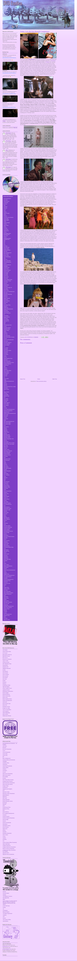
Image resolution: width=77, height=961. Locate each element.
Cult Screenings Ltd (8, 287)
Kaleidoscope (6, 396)
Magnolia (5, 430)
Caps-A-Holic (5, 660)
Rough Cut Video (6, 708)
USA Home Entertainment (9, 575)
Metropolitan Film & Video (9, 442)
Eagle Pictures (7, 317)
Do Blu (4, 669)
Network (5, 464)
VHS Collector (6, 711)
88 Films (5, 204)
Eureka (5, 326)
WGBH (5, 599)
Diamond (5, 296)
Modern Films (6, 449)
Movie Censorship (6, 695)
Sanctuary (6, 523)
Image (5, 379)
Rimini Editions (7, 519)
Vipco (5, 595)
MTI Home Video (7, 424)
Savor (5, 524)
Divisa (5, 303)
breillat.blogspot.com (7, 949)
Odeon (5, 472)
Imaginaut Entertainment (9, 381)
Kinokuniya (6, 400)
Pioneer (5, 495)
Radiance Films (6, 808)
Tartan (5, 563)
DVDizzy (4, 682)
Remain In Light (7, 509)
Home (38, 379)
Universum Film (7, 583)
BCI (4, 242)
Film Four (6, 334)
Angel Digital (6, 220)
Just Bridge (6, 394)
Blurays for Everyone (7, 659)
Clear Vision (6, 276)
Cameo (5, 263)
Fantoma (5, 333)
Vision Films (6, 598)
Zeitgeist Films (7, 615)
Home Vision (6, 371)
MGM (5, 420)
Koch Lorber (6, 404)
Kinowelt (5, 401)
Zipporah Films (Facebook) (8, 854)
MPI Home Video (7, 422)
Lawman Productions (8, 410)
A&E (4, 205)
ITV (4, 377)
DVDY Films (6, 290)
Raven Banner (7, 507)
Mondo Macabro (7, 452)
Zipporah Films (7, 619)
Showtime (6, 541)
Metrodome (6, 441)
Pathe (5, 489)
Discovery (6, 302)
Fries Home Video (7, 350)
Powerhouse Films (6, 807)
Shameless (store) (6, 825)
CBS (5, 258)
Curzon (4, 772)
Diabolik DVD (5, 666)
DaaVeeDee (5, 665)
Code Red (6, 278)
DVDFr (4, 680)
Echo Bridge (6, 319)
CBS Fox (5, 259)
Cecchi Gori (6, 268)
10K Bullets (5, 650)
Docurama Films (7, 305)
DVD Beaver (5, 671)
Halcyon (5, 367)
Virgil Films (6, 596)
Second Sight (6, 532)
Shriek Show (6, 543)
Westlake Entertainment (9, 606)
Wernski (15, 127)
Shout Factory (6, 540)
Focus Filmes (6, 345)
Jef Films (5, 393)
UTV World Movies (7, 576)
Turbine (5, 572)
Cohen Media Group (8, 279)
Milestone (5, 796)
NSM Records (6, 460)
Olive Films (6, 473)
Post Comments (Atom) (41, 381)
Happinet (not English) (7, 788)
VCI (4, 586)
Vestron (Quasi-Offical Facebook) (10, 842)
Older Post (54, 379)
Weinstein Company (8, 602)
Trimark (5, 568)
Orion (5, 479)
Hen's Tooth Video (7, 370)
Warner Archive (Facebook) (8, 848)
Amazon (5, 216)
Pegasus (5, 492)
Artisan (5, 232)
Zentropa (5, 618)
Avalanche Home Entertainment (7, 239)
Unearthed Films (7, 580)
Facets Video (6, 330)
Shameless (6, 535)
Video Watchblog (6, 712)
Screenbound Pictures (8, 531)
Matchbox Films (7, 437)
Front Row (6, 351)
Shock (5, 539)
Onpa (5, 476)
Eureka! (4, 778)
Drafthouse (6, 307)
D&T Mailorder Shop (7, 663)
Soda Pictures (6, 545)
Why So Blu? (5, 714)
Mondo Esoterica (6, 694)
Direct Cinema (7, 300)
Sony (5, 548)
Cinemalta (6, 274)
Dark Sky (5, 292)
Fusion (5, 355)
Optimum (5, 477)
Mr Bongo (6, 456)
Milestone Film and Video (9, 444)
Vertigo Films (6, 587)
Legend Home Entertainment (10, 413)
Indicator (5, 384)
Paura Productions (7, 491)
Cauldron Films (6, 762)
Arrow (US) (5, 755)
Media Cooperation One (9, 438)
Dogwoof (5, 306)
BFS (4, 244)
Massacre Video (7, 436)
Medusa (5, 440)
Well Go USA (6, 603)
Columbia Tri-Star (7, 280)
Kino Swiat (6, 398)
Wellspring (6, 604)
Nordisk (5, 469)
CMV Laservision (7, 260)
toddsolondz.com (6, 946)
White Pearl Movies (8, 607)
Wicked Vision (6, 608)
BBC (5, 240)
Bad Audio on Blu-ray (7, 654)
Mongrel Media (7, 453)
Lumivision (6, 418)
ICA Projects (6, 373)
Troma (5, 571)
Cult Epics (6, 286)
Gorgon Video (6, 785)
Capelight (6, 266)
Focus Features (7, 343)
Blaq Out (5, 251)
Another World (7, 222)
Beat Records (6, 247)
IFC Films (6, 374)
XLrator (5, 612)
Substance (6, 556)
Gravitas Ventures (7, 363)
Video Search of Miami (8, 592)
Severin (5, 533)
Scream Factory (7, 528)
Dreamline (6, 310)
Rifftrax (5, 516)
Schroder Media (7, 525)
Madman (5, 429)
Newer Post (22, 379)
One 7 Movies (6, 474)
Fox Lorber (6, 347)
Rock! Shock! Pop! (6, 703)
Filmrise (5, 338)
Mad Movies (6, 426)
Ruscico (5, 520)
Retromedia (6, 512)
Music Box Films (7, 458)
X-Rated (5, 611)
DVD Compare (6, 674)
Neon (5, 461)
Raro (5, 505)
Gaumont (5, 359)
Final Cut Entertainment (9, 339)
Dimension (6, 299)
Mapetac (5, 433)
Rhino (5, 515)
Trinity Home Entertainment (9, 570)
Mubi (5, 457)
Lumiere (5, 417)
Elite (4, 323)
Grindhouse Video (6, 685)
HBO (5, 366)
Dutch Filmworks (7, 313)
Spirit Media (6, 549)
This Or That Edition (7, 709)
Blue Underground (7, 252)
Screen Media (6, 529)
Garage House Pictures (8, 781)
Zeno (5, 616)
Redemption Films (7, 508)
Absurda (5, 208)
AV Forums (5, 653)
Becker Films (6, 248)
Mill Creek (6, 445)
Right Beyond (6, 517)
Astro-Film (6, 235)
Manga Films (6, 432)
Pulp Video (6, 501)
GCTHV (5, 357)
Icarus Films (6, 378)
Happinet (5, 369)
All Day (5, 212)
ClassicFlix (6, 275)
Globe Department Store (9, 362)
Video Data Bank (7, 591)
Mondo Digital (6, 692)
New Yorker (6, 466)
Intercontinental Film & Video (10, 386)
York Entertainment (8, 614)
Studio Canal (6, 553)
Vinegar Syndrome (7, 594)
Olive (4, 805)
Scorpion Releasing (8, 527)
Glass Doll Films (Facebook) (9, 782)
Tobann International (8, 566)
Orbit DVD (5, 702)
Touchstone (6, 567)
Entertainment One (8, 325)
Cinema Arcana (6, 662)
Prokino (5, 500)
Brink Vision (6, 254)
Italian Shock (6, 389)
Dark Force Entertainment (9, 291)
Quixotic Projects (7, 503)
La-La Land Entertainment (9, 409)
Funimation (6, 354)
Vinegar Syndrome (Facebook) (9, 847)
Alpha (5, 214)
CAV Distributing (7, 256)
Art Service (6, 229)
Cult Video (6, 288)
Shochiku (5, 537)
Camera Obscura (7, 264)
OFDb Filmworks (7, 471)
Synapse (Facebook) (7, 833)
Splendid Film (6, 551)
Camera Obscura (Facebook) (9, 759)
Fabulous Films (7, 329)
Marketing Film (7, 434)
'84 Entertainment (7, 198)
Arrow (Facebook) (6, 752)
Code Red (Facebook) (7, 766)
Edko (5, 322)
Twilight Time (6, 574)
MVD (5, 425)
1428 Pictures (6, 201)
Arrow (5, 226)
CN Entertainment (7, 262)
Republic (5, 511)
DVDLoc (4, 683)
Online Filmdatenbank (7, 700)
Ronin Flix (5, 705)
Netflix (5, 462)
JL (4, 390)
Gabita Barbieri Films (8, 358)
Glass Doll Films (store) (8, 784)
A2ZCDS (5, 206)
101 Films (6, 200)
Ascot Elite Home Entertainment (7, 234)
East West (6, 318)
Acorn (5, 209)
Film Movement (7, 335)
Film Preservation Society (9, 337)
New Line (5, 465)
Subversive (6, 558)
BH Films (5, 246)
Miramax (5, 448)
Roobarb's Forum (6, 706)
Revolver (5, 513)
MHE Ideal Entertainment (9, 421)
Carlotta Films (6, 267)
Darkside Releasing (8, 294)
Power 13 (6, 497)
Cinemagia (6, 272)
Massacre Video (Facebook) (9, 793)
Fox (4, 346)
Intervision (6, 387)
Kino (4, 397)
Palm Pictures (6, 481)
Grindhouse (6, 365)
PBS (4, 480)
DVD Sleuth (5, 677)
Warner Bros (6, 600)
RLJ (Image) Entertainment (8, 813)
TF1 (4, 562)
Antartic (5, 224)
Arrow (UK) (5, 753)
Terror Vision (6, 564)
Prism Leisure (6, 499)
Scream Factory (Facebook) (8, 817)
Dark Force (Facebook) (7, 773)
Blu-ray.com (5, 657)
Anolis (5, 221)
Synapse (5, 560)
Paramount (6, 483)
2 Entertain (6, 202)
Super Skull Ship (7, 559)
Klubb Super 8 (7, 402)
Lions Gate (6, 414)
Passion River (6, 485)
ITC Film (5, 375)
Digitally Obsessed (7, 668)
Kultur (5, 406)
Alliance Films (6, 213)
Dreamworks (6, 311)
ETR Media (6, 315)
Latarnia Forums (6, 689)
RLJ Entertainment (7, 504)
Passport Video (7, 487)
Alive (5, 210)
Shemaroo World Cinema (9, 536)
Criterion (5, 283)
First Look (6, 341)
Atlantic (5, 237)
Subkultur (6, 555)
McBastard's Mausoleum (8, 691)
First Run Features (7, 342)
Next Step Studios (7, 468)
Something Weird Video (8, 547)
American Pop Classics (8, 217)
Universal (5, 582)
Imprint (5, 382)
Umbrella (5, 578)
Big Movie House (6, 656)
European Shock (7, 327)
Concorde (6, 282)
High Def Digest (6, 686)
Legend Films (6, 412)
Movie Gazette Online (7, 698)
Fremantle (6, 349)
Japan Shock (6, 392)
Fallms (5, 331)
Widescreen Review (7, 715)
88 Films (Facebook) (7, 749)
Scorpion (4, 814)
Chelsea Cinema (7, 270)
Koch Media (6, 405)
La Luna (5, 408)
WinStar (5, 610)
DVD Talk (5, 679)
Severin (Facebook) (7, 822)
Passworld (6, 488)
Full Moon (6, 353)
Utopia (5, 584)
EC (4, 314)
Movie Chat (5, 697)
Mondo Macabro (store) (8, 801)
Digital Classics (7, 298)
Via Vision (6, 590)
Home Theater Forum (7, 688)
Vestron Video (6, 588)
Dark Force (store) (6, 775)
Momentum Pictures (8, 450)
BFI (4, 243)
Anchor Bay (6, 218)
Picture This (6, 493)
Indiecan (5, 385)
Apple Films (6, 225)
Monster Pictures (7, 454)
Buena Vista (6, 255)
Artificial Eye (6, 230)
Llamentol (6, 416)
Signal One (6, 544)
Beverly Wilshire (7, 250)
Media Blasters (6, 795)
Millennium (6, 446)
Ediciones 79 (6, 321)
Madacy (5, 428)
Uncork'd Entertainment (8, 579)
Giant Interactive (7, 361)
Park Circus (6, 484)
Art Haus (5, 228)
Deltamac (6, 295)
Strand (5, 552)
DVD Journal (5, 676)
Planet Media (6, 496)
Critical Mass (6, 284)
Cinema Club (6, 271)
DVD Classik (5, 672)
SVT (4, 521)
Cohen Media (5, 767)
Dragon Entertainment (8, 309)
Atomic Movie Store (7, 651)
